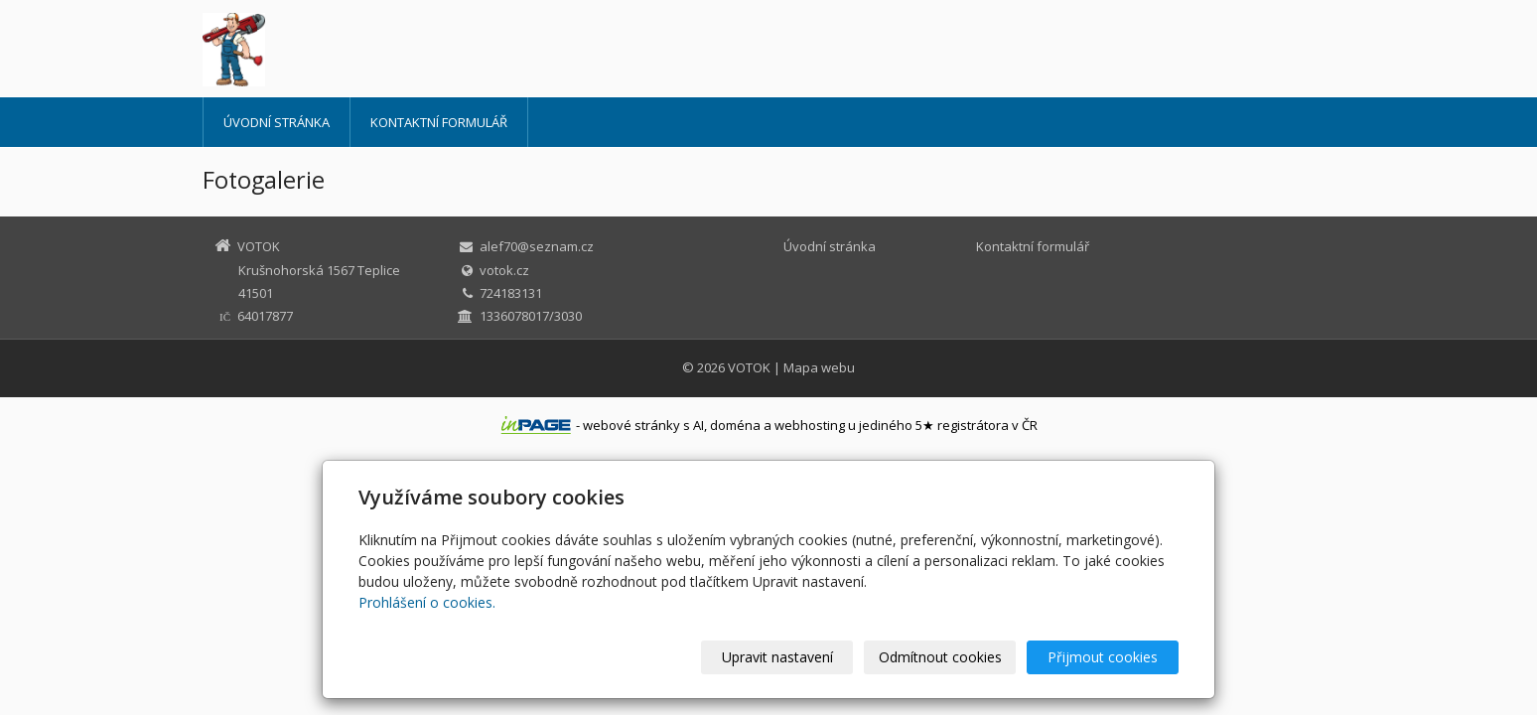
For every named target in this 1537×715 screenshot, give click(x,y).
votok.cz (504, 270)
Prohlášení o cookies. (426, 602)
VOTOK (749, 367)
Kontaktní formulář (438, 122)
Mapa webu (819, 367)
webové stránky (631, 425)
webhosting (809, 425)
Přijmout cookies (1103, 656)
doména (735, 425)
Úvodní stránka (276, 122)
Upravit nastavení (777, 656)
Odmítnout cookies (940, 656)
